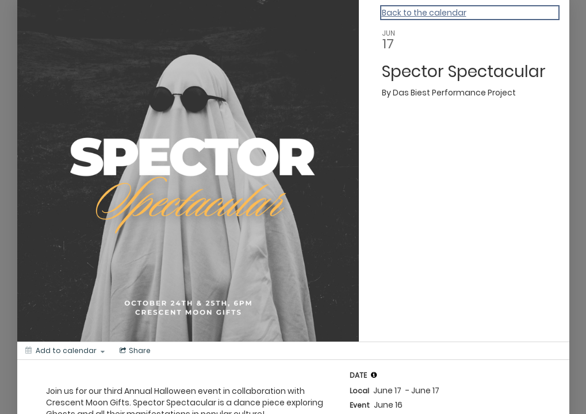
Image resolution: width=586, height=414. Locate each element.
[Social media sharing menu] (134, 350)
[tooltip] (374, 374)
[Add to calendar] (65, 350)
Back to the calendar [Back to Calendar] (424, 12)
